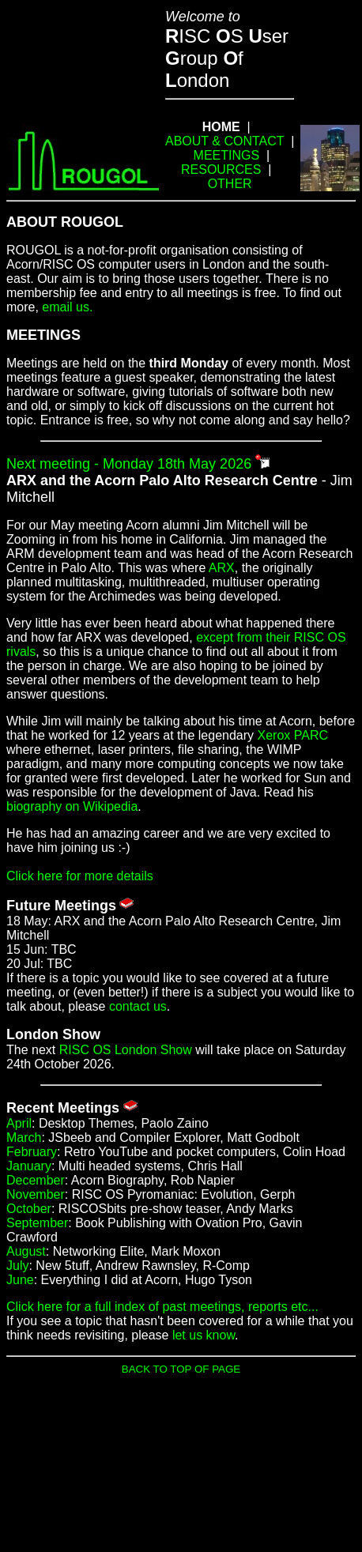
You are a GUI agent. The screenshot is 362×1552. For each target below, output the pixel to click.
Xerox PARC (293, 735)
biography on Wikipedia (72, 806)
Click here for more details (79, 876)
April (19, 1123)
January (28, 1166)
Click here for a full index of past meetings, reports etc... (162, 1306)
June (20, 1279)
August (26, 1251)
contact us (138, 1006)
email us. (67, 307)
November (35, 1194)
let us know (203, 1335)
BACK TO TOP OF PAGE (181, 1369)
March (23, 1137)
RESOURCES (221, 169)
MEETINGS (227, 155)
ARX (222, 567)
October (28, 1208)
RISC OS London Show (125, 1050)
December (35, 1180)
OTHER (230, 183)
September (37, 1223)
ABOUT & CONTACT (224, 141)
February (31, 1151)
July (17, 1265)
